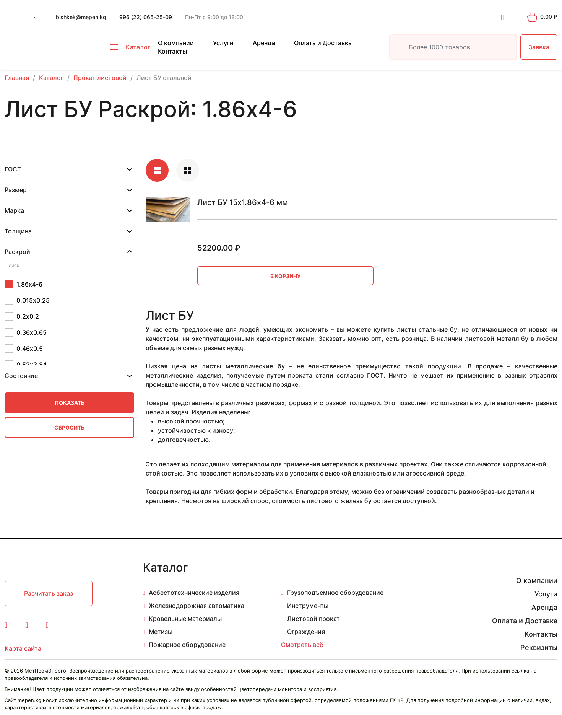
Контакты (172, 51)
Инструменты (307, 605)
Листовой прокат (313, 618)
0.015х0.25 (27, 300)
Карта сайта (23, 648)
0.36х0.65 (26, 332)
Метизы (160, 631)
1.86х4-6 (23, 284)
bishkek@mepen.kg (81, 17)
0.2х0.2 (22, 316)
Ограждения (306, 631)
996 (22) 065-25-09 (145, 17)
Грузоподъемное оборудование (335, 592)
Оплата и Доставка (323, 43)
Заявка (538, 47)
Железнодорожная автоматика (196, 605)
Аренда (264, 43)
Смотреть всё (302, 644)
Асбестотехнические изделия (194, 592)
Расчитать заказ (48, 593)
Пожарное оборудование (187, 644)
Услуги (223, 43)
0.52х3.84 (26, 364)
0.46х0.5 (24, 348)
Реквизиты (538, 647)
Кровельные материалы (185, 618)
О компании (176, 43)
